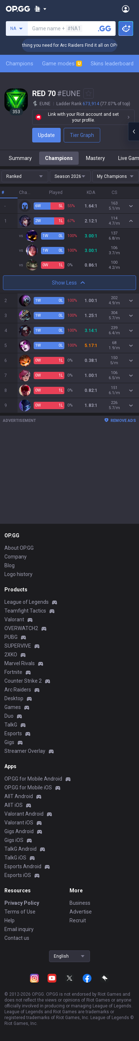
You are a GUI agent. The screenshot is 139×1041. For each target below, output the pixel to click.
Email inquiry (19, 929)
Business (80, 903)
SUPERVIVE (17, 646)
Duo (9, 716)
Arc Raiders (17, 690)
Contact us (16, 938)
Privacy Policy (21, 903)
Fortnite (13, 672)
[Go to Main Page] (18, 9)
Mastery (95, 158)
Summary (20, 158)
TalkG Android (20, 849)
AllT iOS (13, 805)
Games (12, 707)
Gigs (9, 742)
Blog (9, 565)
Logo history (18, 574)
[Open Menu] (125, 8)
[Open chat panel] (133, 131)
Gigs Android (19, 831)
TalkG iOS (15, 858)
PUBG (11, 637)
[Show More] (40, 8)
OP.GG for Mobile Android (33, 779)
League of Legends (26, 602)
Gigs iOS (13, 840)
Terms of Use (19, 912)
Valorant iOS (18, 822)
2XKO (10, 654)
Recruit (78, 920)
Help (9, 920)
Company (15, 557)
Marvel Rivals (19, 663)
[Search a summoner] (105, 28)
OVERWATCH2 (21, 628)
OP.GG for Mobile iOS (28, 787)
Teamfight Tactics (25, 611)
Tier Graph (82, 135)
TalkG (10, 725)
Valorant (14, 619)
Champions (19, 63)
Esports (13, 733)
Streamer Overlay (24, 751)
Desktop (13, 698)
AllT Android (18, 796)
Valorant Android (24, 814)
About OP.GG (19, 548)
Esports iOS (17, 875)
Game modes (62, 63)
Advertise (81, 912)
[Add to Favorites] (88, 93)
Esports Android (22, 866)
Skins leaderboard (112, 63)
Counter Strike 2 (23, 681)
